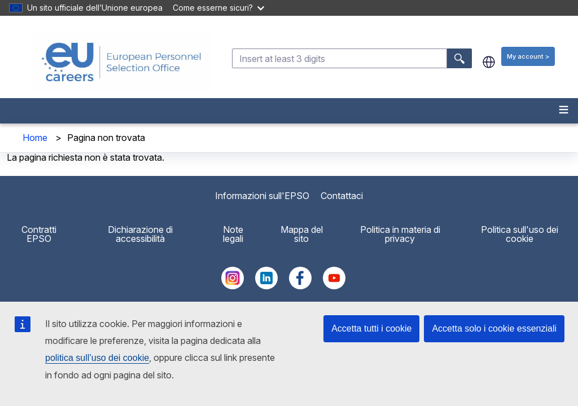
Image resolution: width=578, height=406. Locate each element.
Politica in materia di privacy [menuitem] (400, 234)
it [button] (489, 62)
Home (35, 138)
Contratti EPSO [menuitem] (38, 234)
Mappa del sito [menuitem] (302, 234)
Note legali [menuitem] (233, 234)
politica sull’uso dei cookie (97, 358)
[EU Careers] (121, 62)
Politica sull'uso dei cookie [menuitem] (519, 234)
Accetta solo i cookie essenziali (494, 328)
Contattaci (342, 195)
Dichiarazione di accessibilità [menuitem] (140, 234)
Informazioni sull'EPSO (262, 195)
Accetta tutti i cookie (371, 328)
